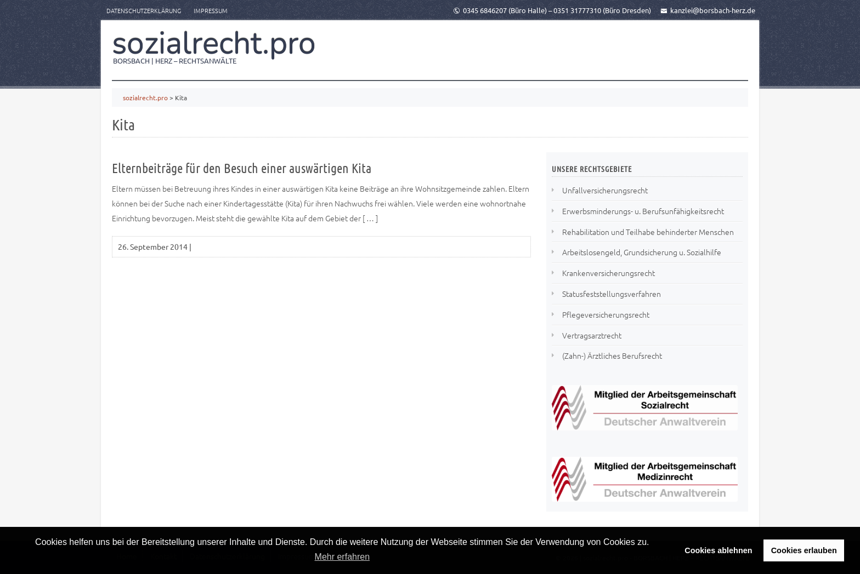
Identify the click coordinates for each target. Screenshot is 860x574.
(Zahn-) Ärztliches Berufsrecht (612, 355)
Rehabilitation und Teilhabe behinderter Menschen (648, 231)
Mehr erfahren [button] (342, 556)
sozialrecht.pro (214, 43)
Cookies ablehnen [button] (718, 550)
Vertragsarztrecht (591, 335)
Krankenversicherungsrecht (608, 272)
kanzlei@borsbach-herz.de (707, 10)
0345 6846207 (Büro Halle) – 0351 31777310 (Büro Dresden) (552, 10)
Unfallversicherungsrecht (605, 190)
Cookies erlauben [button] (804, 550)
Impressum (211, 10)
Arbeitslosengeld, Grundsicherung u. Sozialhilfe (641, 251)
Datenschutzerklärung (143, 10)
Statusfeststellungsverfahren (611, 293)
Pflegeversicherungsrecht (605, 314)
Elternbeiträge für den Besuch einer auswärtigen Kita (241, 168)
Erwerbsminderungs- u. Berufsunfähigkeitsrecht (643, 210)
